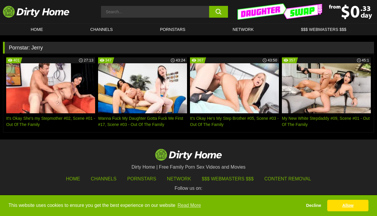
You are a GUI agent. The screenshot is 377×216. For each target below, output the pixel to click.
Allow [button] (347, 205)
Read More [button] (189, 205)
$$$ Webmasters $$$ (228, 178)
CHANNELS (101, 29)
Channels (103, 178)
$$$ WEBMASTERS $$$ (323, 29)
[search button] (218, 12)
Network (243, 29)
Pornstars (172, 29)
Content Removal (287, 178)
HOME (37, 29)
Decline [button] (313, 205)
